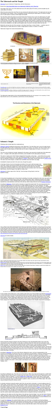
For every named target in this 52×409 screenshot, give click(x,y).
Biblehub (9, 400)
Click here (2, 4)
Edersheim (9, 352)
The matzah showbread (4, 90)
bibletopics (9, 184)
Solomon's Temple (4, 146)
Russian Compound (46, 181)
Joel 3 (44, 395)
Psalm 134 (29, 376)
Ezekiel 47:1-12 (4, 405)
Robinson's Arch (3, 262)
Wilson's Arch (2, 265)
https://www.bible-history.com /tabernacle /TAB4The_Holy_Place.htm (22, 6)
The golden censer (3, 87)
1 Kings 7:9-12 (47, 158)
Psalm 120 (22, 376)
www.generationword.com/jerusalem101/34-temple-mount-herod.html (13, 233)
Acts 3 (38, 387)
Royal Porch (48, 293)
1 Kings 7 (25, 158)
